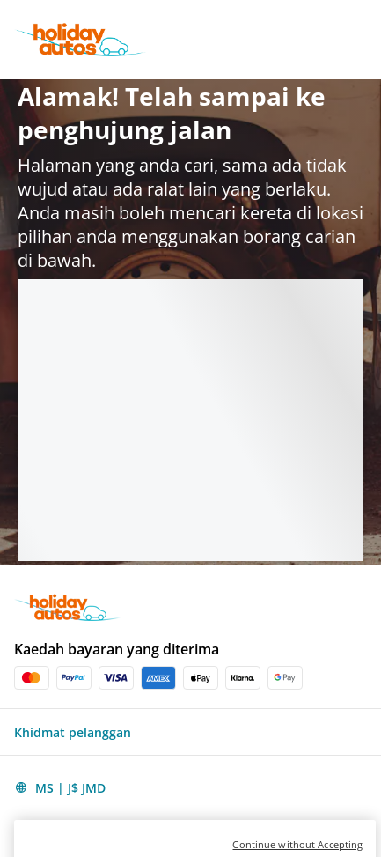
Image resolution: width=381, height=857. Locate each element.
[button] (190, 732)
